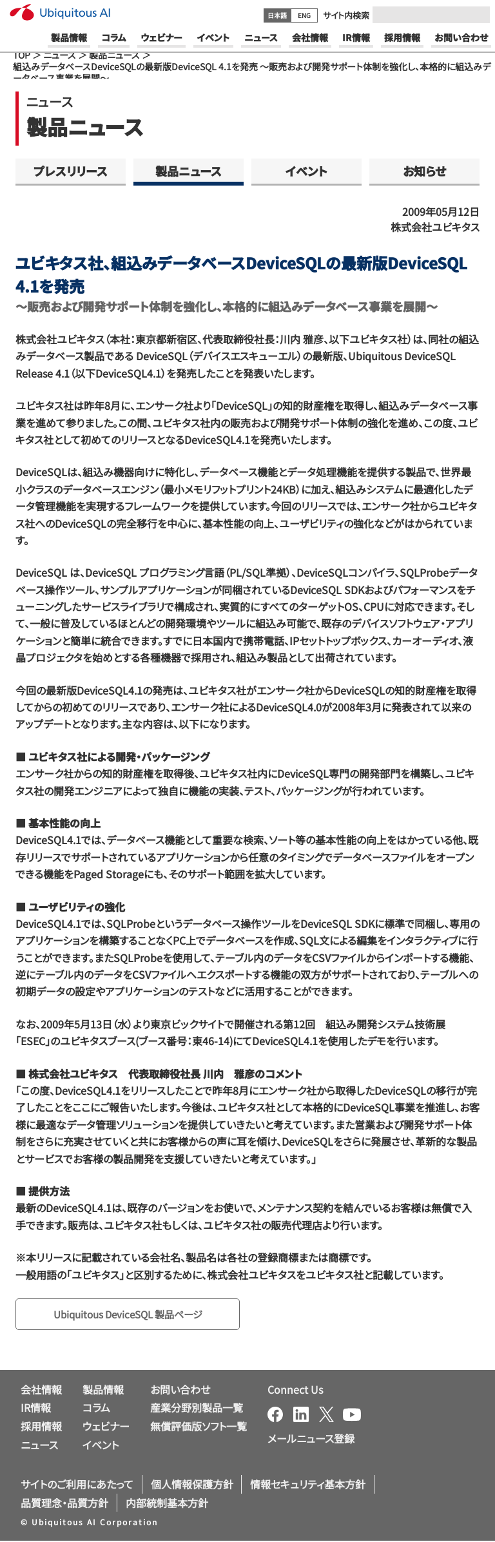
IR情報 (36, 1408)
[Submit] (476, 15)
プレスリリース (71, 170)
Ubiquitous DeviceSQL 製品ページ (134, 1314)
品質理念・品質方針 (64, 1503)
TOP (21, 54)
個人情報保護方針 (192, 1484)
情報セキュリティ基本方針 (307, 1484)
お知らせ (424, 170)
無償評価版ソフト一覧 (198, 1427)
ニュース (59, 54)
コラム (96, 1408)
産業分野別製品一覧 (196, 1408)
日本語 (277, 15)
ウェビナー (106, 1427)
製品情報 (103, 1390)
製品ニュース (114, 54)
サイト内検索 (346, 15)
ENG (304, 15)
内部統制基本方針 (167, 1503)
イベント (306, 170)
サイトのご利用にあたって (77, 1484)
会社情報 (41, 1390)
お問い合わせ (180, 1390)
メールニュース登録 (310, 1439)
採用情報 (41, 1427)
